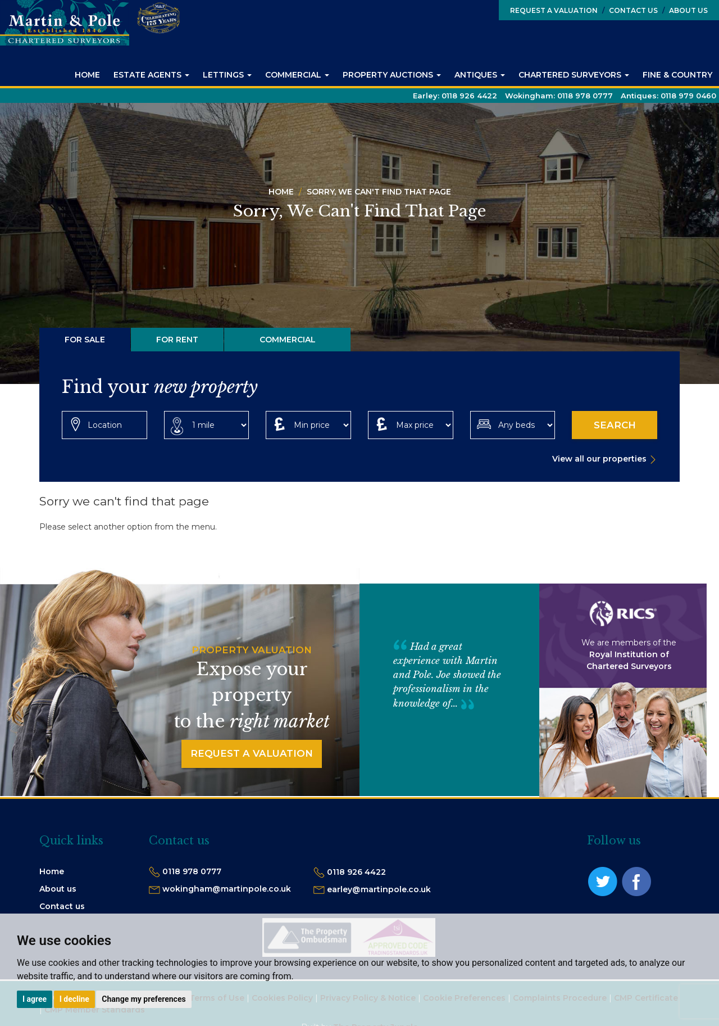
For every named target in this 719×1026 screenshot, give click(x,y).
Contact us (62, 906)
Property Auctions (392, 75)
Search (615, 425)
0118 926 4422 (356, 872)
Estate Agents (151, 75)
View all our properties (599, 459)
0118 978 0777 (191, 871)
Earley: (455, 95)
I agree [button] (34, 999)
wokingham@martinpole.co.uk (226, 889)
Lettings (227, 75)
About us (57, 889)
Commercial (297, 75)
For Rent (177, 340)
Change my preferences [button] (143, 999)
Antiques (479, 75)
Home (87, 75)
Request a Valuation (554, 10)
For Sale (85, 340)
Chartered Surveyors (573, 75)
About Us (685, 10)
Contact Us (630, 10)
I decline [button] (74, 999)
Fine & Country (677, 75)
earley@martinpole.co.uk (379, 889)
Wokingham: (559, 95)
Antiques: (668, 95)
